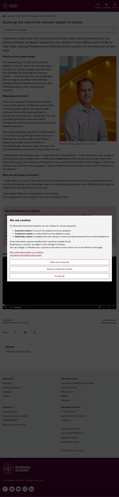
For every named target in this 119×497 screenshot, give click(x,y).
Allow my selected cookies (59, 269)
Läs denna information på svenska (25, 255)
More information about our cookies (26, 252)
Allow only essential (59, 262)
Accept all (59, 276)
